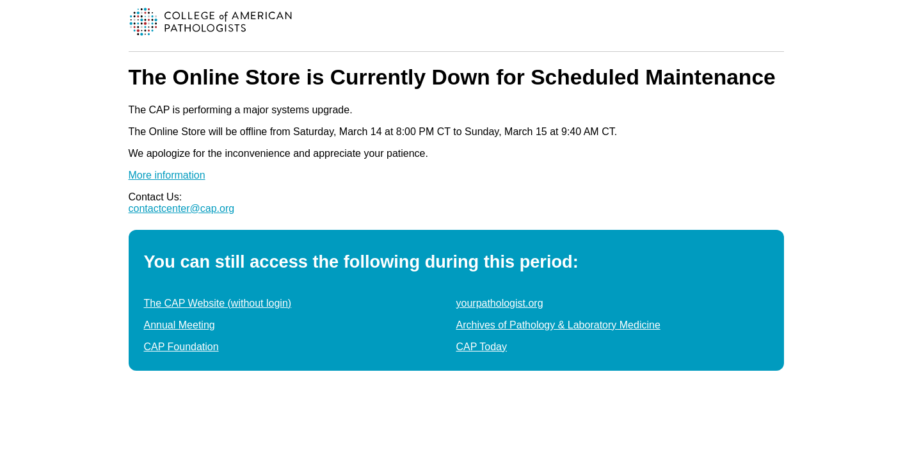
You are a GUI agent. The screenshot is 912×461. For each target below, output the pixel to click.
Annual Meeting (179, 324)
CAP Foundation (181, 346)
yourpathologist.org (499, 303)
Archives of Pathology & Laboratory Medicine (558, 324)
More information (167, 175)
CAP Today (481, 346)
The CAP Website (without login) (218, 303)
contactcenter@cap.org (182, 208)
